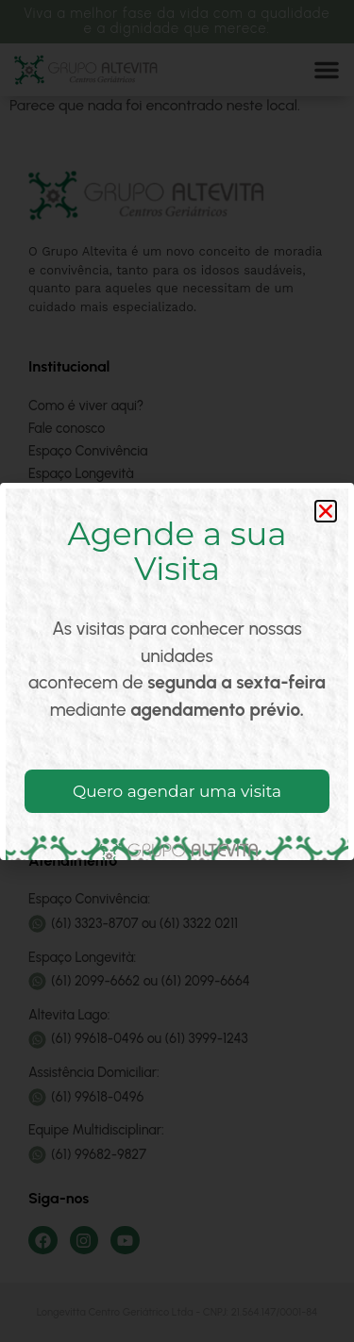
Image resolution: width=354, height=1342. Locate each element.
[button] (325, 511)
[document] (177, 671)
